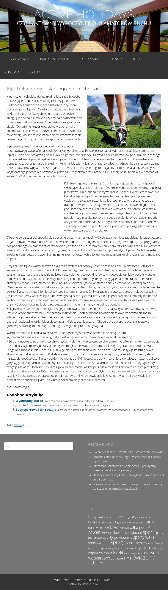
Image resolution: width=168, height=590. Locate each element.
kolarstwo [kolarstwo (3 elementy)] (123, 522)
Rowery (116, 59)
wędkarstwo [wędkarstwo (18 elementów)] (99, 558)
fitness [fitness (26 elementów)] (121, 517)
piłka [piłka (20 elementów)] (134, 527)
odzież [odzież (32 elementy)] (112, 527)
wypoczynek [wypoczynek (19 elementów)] (148, 553)
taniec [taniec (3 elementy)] (91, 548)
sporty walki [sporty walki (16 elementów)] (143, 537)
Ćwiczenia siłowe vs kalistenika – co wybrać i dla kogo (128, 452)
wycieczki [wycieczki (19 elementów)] (114, 553)
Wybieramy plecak (29, 401)
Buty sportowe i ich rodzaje (36, 410)
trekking (19, 425)
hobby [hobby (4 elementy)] (140, 517)
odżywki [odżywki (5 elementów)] (124, 528)
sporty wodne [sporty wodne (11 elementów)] (98, 542)
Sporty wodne (90, 59)
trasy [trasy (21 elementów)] (99, 547)
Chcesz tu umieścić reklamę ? (94, 580)
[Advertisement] (35, 206)
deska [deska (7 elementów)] (101, 517)
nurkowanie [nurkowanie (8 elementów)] (96, 527)
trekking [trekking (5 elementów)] (109, 548)
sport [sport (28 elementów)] (148, 532)
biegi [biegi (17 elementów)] (92, 517)
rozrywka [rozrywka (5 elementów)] (106, 533)
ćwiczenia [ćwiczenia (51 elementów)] (144, 557)
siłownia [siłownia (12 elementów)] (118, 532)
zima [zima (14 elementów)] (128, 558)
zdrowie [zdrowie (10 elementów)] (117, 558)
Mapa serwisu (63, 580)
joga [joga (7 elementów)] (147, 517)
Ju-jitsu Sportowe (28, 405)
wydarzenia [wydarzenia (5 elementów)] (130, 553)
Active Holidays (84, 14)
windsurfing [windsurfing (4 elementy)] (157, 548)
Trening (137, 59)
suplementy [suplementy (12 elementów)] (135, 542)
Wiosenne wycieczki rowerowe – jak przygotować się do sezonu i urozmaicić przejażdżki (127, 486)
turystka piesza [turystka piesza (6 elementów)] (123, 548)
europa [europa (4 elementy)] (109, 517)
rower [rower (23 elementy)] (94, 532)
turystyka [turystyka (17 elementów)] (142, 547)
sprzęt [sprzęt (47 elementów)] (117, 542)
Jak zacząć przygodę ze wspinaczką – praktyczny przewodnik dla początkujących (124, 468)
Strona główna (17, 59)
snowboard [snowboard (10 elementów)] (133, 532)
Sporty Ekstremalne (54, 59)
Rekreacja (12, 72)
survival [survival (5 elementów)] (149, 543)
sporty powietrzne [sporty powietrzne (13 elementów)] (118, 537)
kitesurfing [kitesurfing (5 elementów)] (113, 522)
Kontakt (35, 72)
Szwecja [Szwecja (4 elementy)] (159, 543)
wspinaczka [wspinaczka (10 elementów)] (96, 553)
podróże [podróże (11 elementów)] (145, 527)
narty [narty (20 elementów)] (149, 522)
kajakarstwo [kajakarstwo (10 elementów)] (97, 522)
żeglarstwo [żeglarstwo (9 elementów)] (96, 562)
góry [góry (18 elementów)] (132, 517)
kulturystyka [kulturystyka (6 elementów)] (136, 522)
